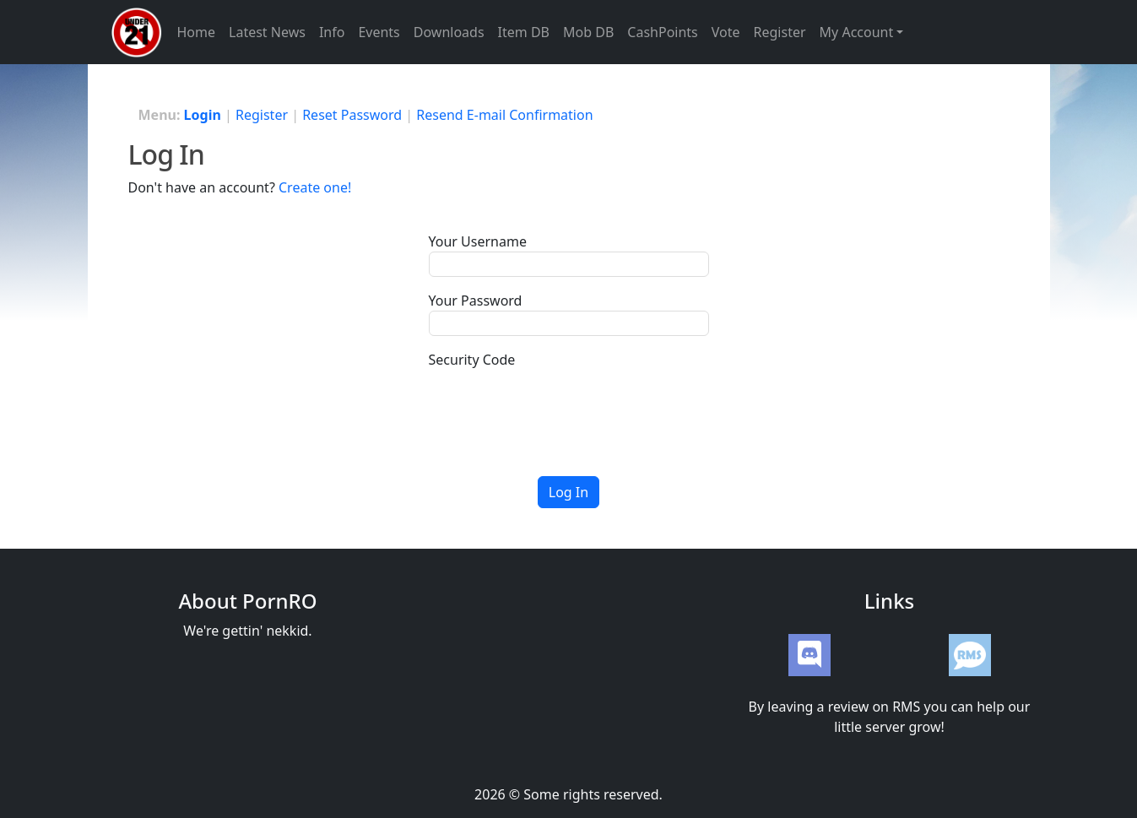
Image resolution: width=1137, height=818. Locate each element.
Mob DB (588, 32)
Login (202, 115)
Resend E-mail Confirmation (504, 115)
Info (332, 32)
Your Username (478, 241)
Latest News (267, 32)
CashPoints (662, 32)
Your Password (475, 300)
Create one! (315, 187)
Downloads (449, 32)
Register (780, 32)
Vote (726, 32)
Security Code (472, 359)
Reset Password (352, 115)
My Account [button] (857, 32)
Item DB (524, 32)
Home (196, 32)
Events (378, 32)
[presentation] (557, 403)
